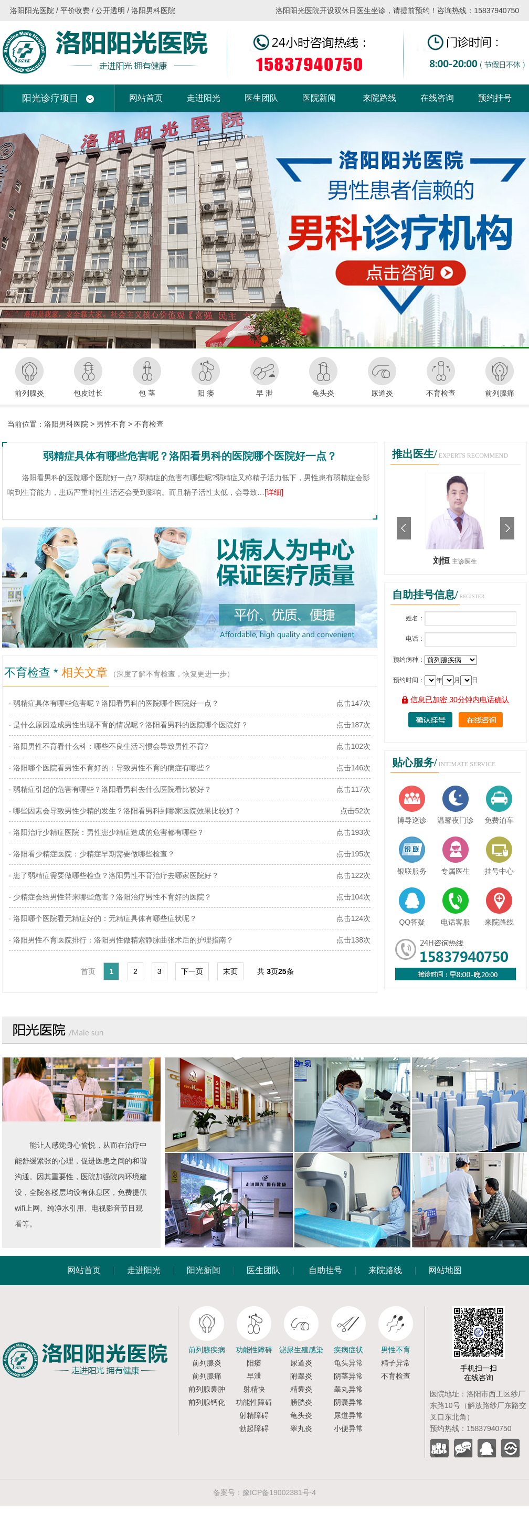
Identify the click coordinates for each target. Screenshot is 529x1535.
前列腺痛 (206, 1376)
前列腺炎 (206, 1363)
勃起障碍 (254, 1428)
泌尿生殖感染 (301, 1350)
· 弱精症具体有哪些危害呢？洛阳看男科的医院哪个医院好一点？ (114, 703)
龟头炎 (301, 1415)
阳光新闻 (203, 1270)
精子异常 (395, 1363)
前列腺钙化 (206, 1402)
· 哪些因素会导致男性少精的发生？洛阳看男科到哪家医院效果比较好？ (125, 811)
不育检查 (149, 424)
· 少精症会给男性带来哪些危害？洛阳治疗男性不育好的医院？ (110, 897)
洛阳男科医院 (66, 424)
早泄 (254, 1376)
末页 (230, 971)
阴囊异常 (348, 1402)
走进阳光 (203, 97)
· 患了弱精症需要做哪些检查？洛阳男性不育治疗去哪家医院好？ (114, 875)
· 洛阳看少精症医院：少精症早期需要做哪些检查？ (92, 854)
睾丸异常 (348, 1389)
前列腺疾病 (206, 1350)
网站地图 (445, 1270)
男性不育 (111, 424)
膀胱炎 (301, 1402)
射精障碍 (254, 1415)
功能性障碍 (254, 1350)
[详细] (273, 492)
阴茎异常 (348, 1376)
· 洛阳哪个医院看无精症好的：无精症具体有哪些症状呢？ (103, 918)
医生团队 (261, 97)
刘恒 (442, 560)
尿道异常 (348, 1415)
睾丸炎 (301, 1428)
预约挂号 (495, 97)
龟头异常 (348, 1363)
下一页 (192, 971)
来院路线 (379, 97)
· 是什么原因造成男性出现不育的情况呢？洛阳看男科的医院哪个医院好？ (128, 725)
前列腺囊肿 (206, 1389)
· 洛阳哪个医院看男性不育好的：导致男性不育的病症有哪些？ (110, 768)
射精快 (254, 1389)
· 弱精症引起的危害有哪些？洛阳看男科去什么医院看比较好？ (110, 789)
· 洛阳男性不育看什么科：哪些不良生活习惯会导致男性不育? (108, 746)
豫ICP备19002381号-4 (279, 1492)
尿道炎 (301, 1363)
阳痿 (254, 1363)
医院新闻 (319, 97)
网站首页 (146, 97)
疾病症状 (348, 1350)
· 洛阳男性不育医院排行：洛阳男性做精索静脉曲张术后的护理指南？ (121, 940)
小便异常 (348, 1428)
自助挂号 (325, 1270)
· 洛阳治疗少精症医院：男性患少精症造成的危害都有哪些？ (106, 832)
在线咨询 (437, 97)
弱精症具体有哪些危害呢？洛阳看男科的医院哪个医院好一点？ (190, 456)
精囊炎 (301, 1389)
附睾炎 (301, 1376)
